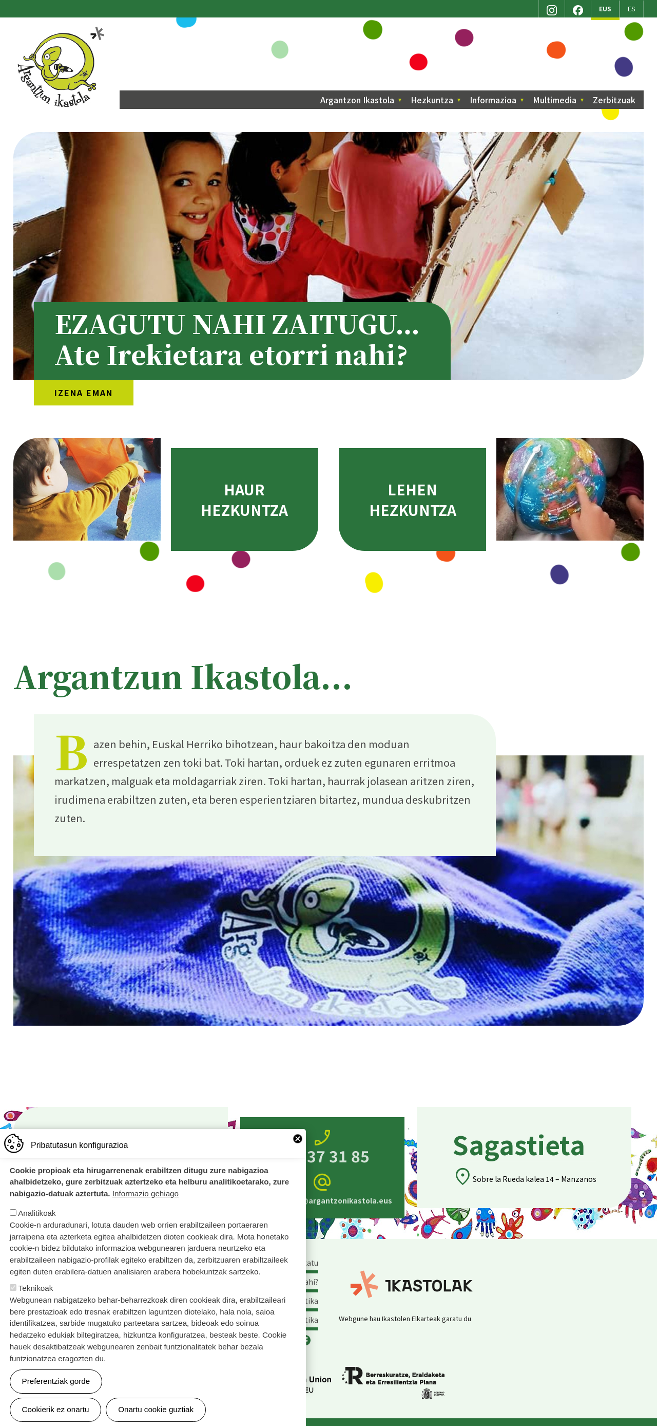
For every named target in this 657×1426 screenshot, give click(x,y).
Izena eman (83, 392)
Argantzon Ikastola (62, 30)
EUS (605, 8)
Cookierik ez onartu (55, 1409)
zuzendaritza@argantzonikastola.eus (322, 1189)
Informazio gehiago (145, 1193)
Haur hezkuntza (244, 499)
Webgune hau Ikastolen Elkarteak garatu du (405, 1318)
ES (631, 8)
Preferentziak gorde (56, 1381)
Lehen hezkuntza (412, 499)
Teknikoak (35, 1288)
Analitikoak (36, 1213)
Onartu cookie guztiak (156, 1409)
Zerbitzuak (614, 100)
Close (298, 1139)
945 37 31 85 (322, 1147)
